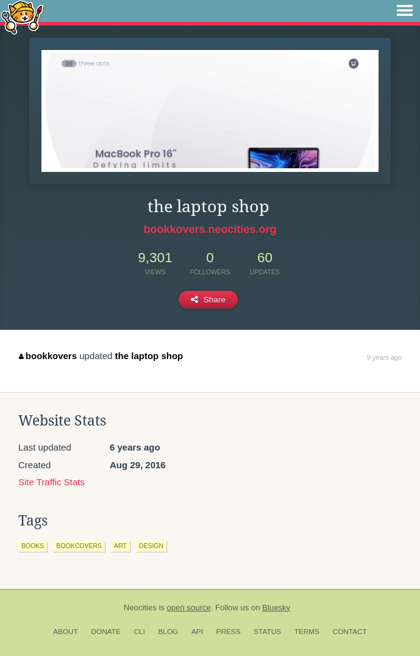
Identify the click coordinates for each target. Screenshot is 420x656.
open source (189, 607)
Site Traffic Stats (51, 482)
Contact (350, 631)
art (120, 545)
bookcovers (79, 545)
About (65, 631)
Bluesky (276, 607)
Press (228, 631)
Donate (106, 631)
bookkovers (48, 356)
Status (267, 631)
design (151, 545)
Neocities (140, 607)
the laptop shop (149, 356)
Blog (168, 631)
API (197, 631)
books (32, 545)
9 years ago (384, 357)
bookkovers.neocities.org (209, 229)
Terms (306, 631)
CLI (138, 631)
